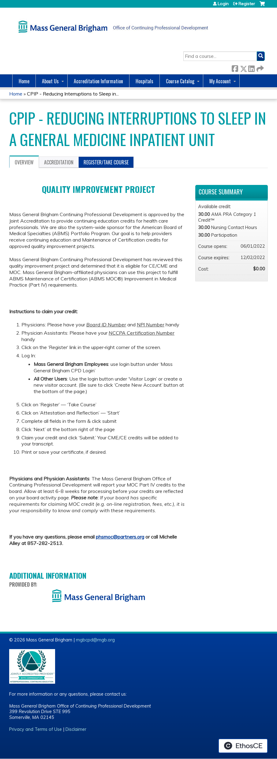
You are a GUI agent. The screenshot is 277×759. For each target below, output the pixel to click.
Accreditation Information (98, 81)
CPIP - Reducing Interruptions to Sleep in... (73, 94)
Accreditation (58, 162)
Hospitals (144, 81)
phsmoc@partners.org (120, 537)
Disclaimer (76, 729)
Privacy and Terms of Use (35, 729)
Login (223, 4)
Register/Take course (106, 162)
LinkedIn (251, 67)
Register (246, 4)
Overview (24, 162)
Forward (259, 67)
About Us (50, 81)
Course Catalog (180, 81)
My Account (220, 81)
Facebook (235, 67)
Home (24, 81)
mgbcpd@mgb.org (95, 640)
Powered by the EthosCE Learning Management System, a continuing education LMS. (243, 745)
